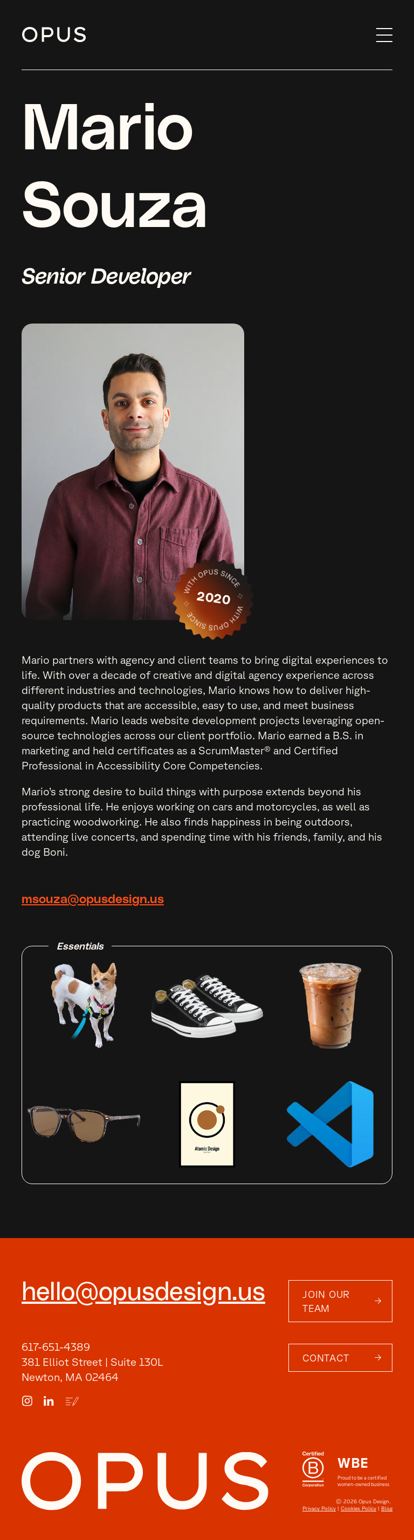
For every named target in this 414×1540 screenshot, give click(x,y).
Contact (325, 1357)
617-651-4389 (56, 1346)
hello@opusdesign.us (143, 1292)
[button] (378, 35)
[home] (193, 35)
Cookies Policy (358, 1508)
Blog (386, 1508)
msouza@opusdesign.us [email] (93, 899)
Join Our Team (326, 1301)
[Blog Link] (72, 1401)
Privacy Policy (319, 1508)
